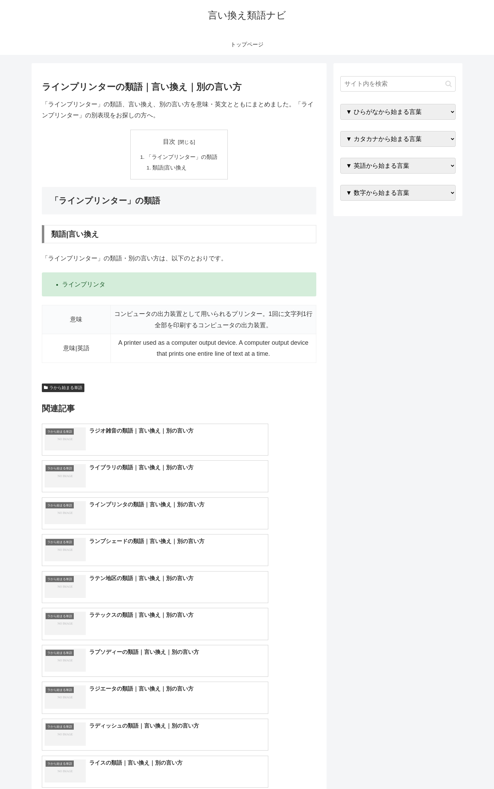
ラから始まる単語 (63, 388)
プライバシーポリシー (432, 767)
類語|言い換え (170, 168)
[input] (398, 84)
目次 (169, 141)
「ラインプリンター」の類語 (181, 157)
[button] (449, 84)
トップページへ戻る (379, 767)
